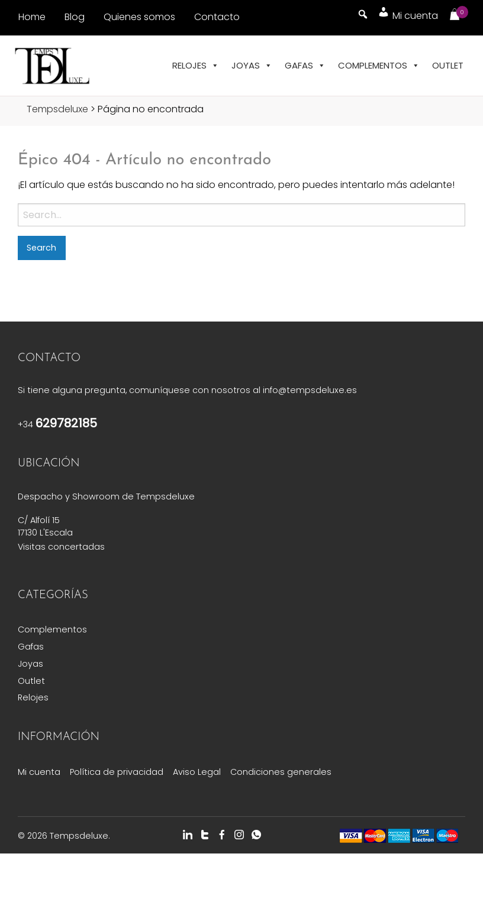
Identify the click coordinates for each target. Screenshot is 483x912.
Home (32, 17)
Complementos (379, 65)
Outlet (447, 65)
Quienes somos (139, 17)
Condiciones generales (280, 772)
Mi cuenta (39, 772)
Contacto (217, 17)
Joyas (251, 65)
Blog (75, 17)
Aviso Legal (197, 772)
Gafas (305, 65)
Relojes (195, 65)
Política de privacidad (116, 772)
